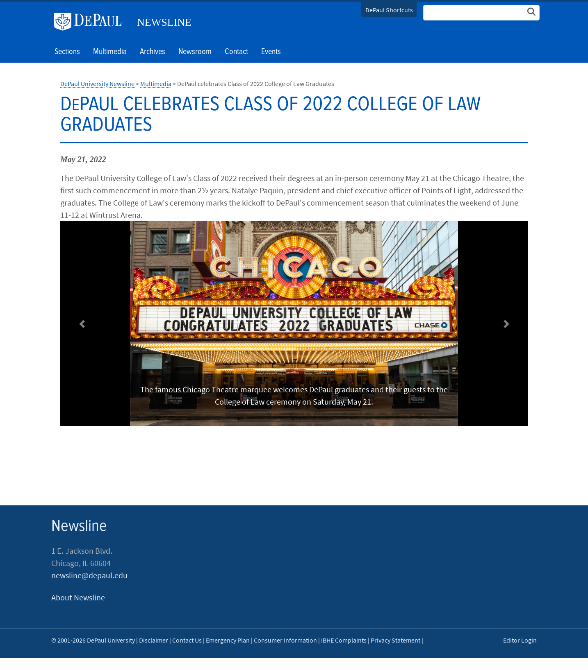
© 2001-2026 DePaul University (93, 640)
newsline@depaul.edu (89, 575)
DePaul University (91, 22)
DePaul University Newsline (97, 83)
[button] (81, 323)
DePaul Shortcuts (389, 10)
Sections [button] (67, 52)
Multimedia (110, 52)
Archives (152, 52)
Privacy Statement (395, 640)
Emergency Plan (228, 640)
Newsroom (195, 52)
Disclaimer (153, 640)
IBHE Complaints (344, 640)
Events (271, 52)
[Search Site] (481, 12)
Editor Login (520, 640)
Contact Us (187, 640)
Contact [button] (236, 52)
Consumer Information (285, 640)
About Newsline (78, 597)
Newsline (164, 22)
